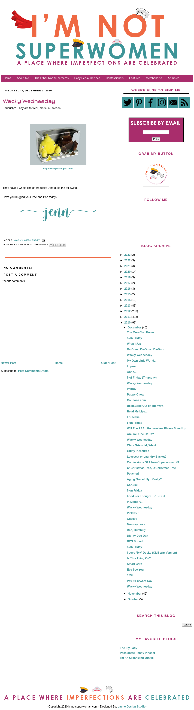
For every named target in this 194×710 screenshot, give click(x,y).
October (133, 599)
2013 (127, 305)
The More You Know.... (142, 332)
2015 (127, 294)
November (135, 593)
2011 (127, 316)
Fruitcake (133, 417)
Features (134, 78)
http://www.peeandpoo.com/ (58, 168)
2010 (127, 322)
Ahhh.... (132, 371)
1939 (130, 575)
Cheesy (132, 518)
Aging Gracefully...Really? (144, 479)
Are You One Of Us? (140, 434)
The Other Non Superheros (52, 78)
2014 (127, 299)
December (135, 327)
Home (7, 78)
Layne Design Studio (131, 706)
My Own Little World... (141, 360)
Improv (131, 366)
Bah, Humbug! (136, 530)
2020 (127, 271)
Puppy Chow (135, 394)
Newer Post (8, 362)
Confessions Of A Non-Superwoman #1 (153, 462)
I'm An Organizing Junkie (137, 657)
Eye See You (135, 569)
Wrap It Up (134, 343)
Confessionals (115, 78)
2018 (127, 277)
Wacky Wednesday (27, 240)
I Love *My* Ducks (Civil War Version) (152, 552)
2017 (127, 282)
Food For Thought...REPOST (146, 496)
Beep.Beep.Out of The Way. (145, 405)
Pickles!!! (133, 513)
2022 (127, 260)
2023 (127, 254)
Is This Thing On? (139, 558)
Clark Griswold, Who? (141, 445)
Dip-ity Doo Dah (137, 535)
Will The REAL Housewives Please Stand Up (156, 428)
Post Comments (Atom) (34, 370)
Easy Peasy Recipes (87, 78)
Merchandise (154, 78)
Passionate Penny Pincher (137, 652)
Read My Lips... (137, 411)
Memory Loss (136, 524)
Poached (133, 473)
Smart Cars (134, 563)
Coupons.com (136, 400)
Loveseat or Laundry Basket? (146, 456)
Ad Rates (173, 78)
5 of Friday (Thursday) (142, 377)
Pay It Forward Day (139, 580)
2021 (127, 266)
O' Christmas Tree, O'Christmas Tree (151, 467)
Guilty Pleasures (138, 451)
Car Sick (132, 484)
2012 (127, 311)
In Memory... (135, 501)
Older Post (108, 362)
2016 (127, 288)
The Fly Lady (128, 647)
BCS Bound (135, 541)
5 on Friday (134, 338)
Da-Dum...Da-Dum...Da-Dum (145, 349)
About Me (23, 78)
